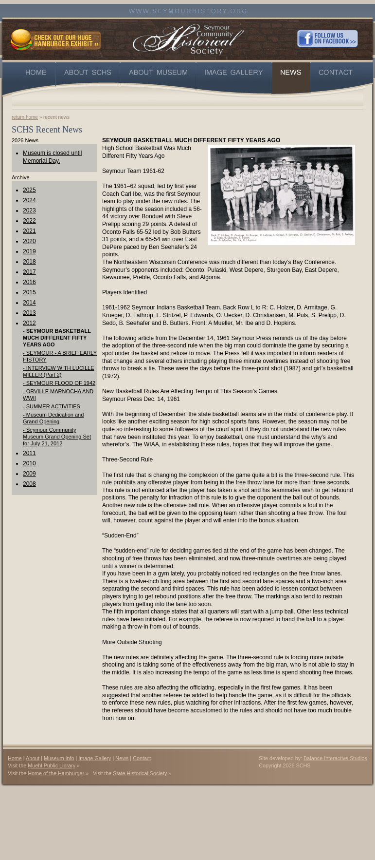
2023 (29, 210)
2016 (29, 282)
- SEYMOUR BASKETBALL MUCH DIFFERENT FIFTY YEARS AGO (57, 337)
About (32, 758)
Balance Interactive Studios (335, 758)
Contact (142, 758)
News (121, 758)
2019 (29, 251)
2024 (29, 200)
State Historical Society (140, 773)
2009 (29, 473)
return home (25, 117)
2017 (29, 271)
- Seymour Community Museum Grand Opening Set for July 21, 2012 (57, 436)
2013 (29, 312)
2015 (29, 292)
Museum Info (59, 758)
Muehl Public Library (51, 765)
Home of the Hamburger (56, 773)
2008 (29, 483)
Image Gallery (94, 758)
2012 (29, 323)
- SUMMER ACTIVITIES (51, 406)
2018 (29, 261)
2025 (29, 190)
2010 (29, 463)
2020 (29, 241)
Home (15, 758)
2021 (29, 231)
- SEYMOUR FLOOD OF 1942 (59, 383)
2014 (29, 302)
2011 (29, 453)
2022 (29, 220)
